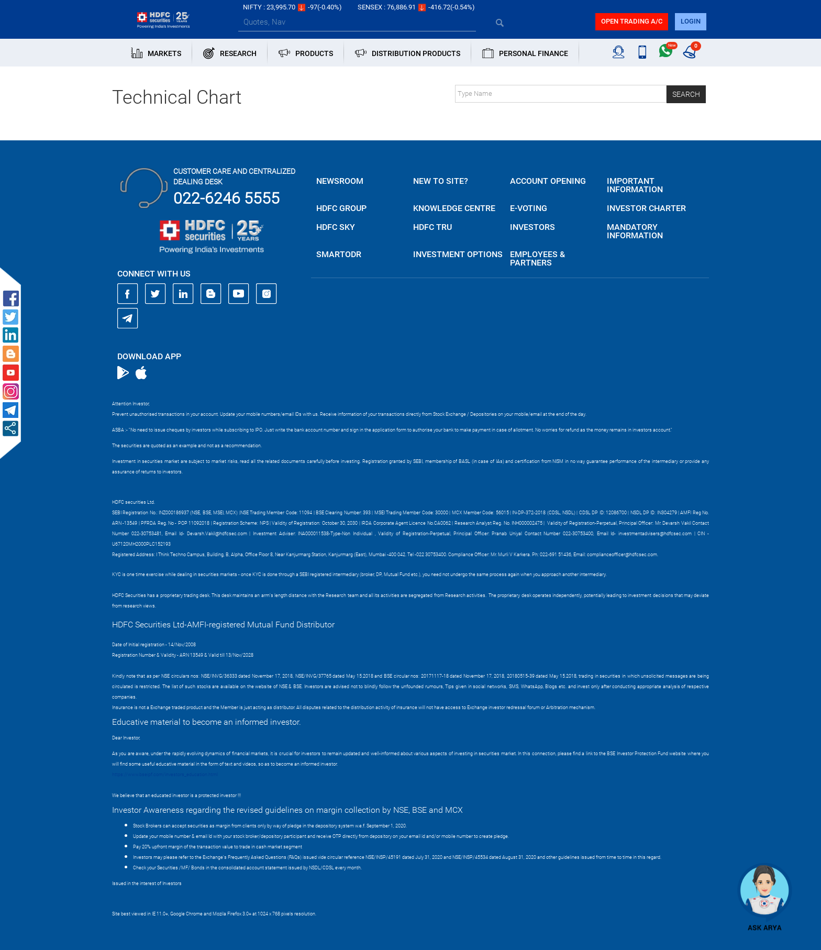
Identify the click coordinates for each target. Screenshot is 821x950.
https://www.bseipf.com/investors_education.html (165, 774)
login (691, 21)
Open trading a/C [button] (631, 21)
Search (686, 94)
